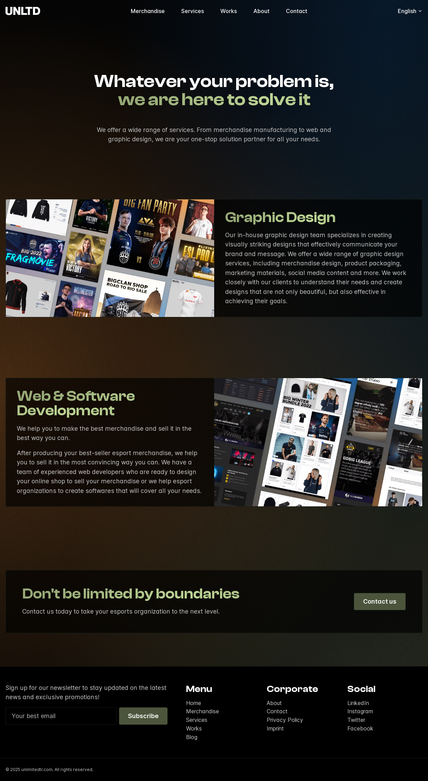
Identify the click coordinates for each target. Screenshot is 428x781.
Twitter (356, 719)
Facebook (360, 728)
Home (193, 703)
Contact (296, 11)
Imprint (275, 728)
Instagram (360, 711)
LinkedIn (358, 703)
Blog (191, 737)
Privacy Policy (285, 719)
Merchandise (148, 11)
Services (192, 11)
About (261, 11)
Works (228, 11)
